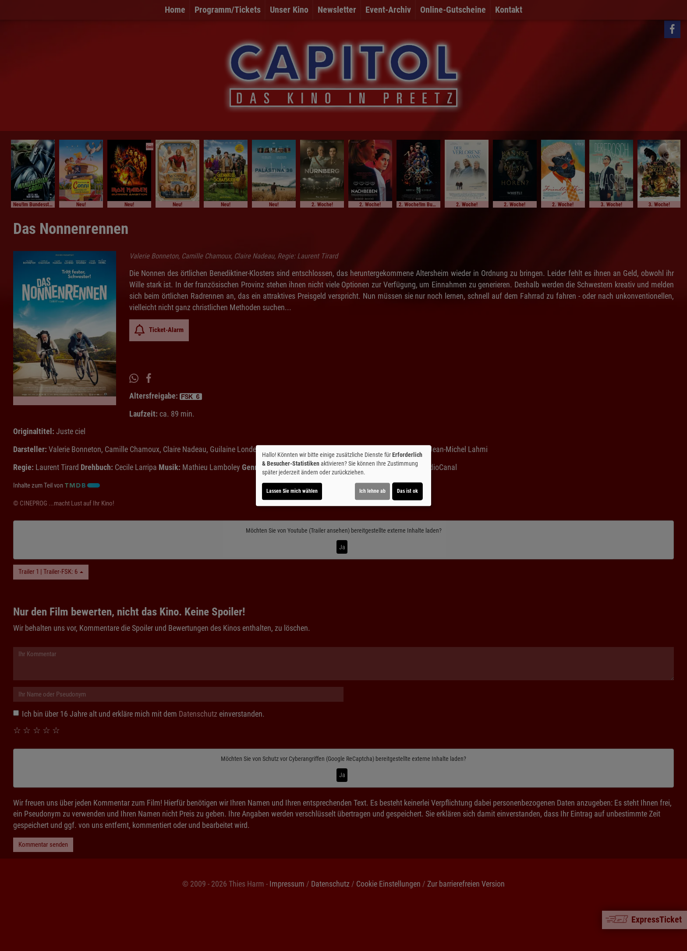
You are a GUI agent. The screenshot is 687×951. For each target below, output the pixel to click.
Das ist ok (407, 491)
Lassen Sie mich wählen (292, 491)
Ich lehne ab (372, 491)
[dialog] (343, 475)
